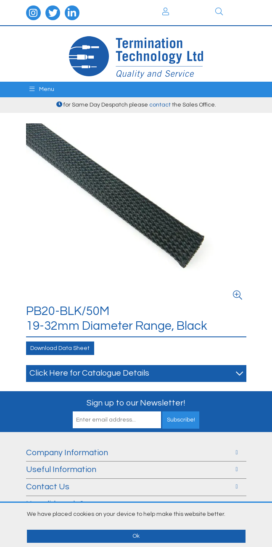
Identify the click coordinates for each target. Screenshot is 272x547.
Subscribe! (181, 420)
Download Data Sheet (60, 348)
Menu (41, 89)
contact (160, 105)
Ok (136, 536)
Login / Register (165, 11)
